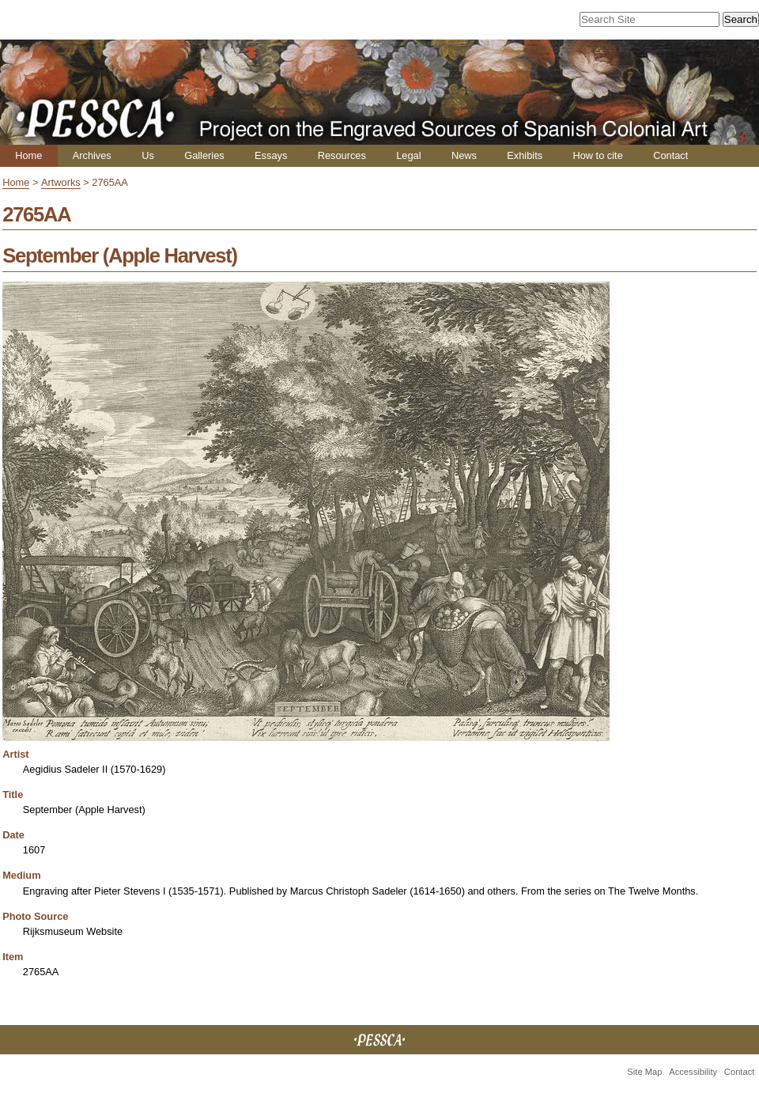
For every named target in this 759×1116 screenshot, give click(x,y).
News (464, 155)
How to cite (597, 155)
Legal (408, 155)
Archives (92, 155)
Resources (342, 155)
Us (148, 155)
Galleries (204, 155)
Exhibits (524, 155)
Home (28, 155)
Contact (670, 155)
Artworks (61, 182)
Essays (271, 155)
